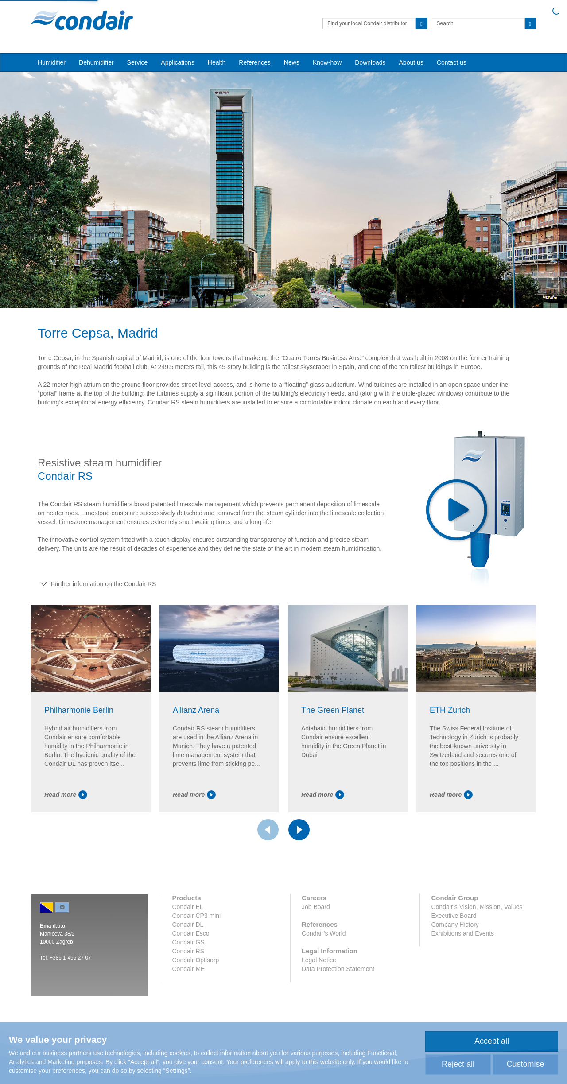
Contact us (451, 62)
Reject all (458, 1064)
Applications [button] (177, 62)
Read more (65, 794)
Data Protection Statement (338, 968)
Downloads (370, 62)
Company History (454, 924)
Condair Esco (191, 933)
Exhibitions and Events (462, 933)
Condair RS (188, 951)
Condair (82, 20)
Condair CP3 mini (196, 915)
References (255, 62)
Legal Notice (319, 960)
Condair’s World (324, 933)
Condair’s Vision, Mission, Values (476, 906)
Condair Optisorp (195, 960)
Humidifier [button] (52, 62)
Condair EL (187, 906)
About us (411, 62)
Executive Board (453, 915)
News (291, 62)
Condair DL (188, 924)
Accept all (491, 1041)
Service (137, 62)
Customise (525, 1064)
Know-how (327, 62)
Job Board (316, 906)
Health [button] (216, 62)
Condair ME (188, 968)
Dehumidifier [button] (96, 62)
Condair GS (188, 942)
